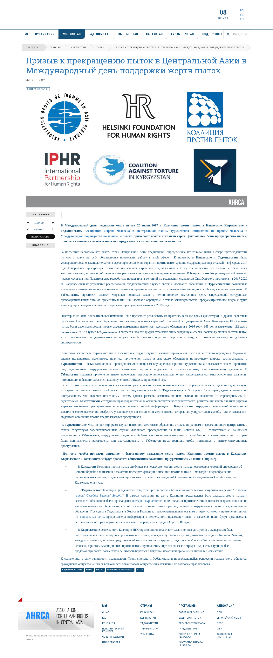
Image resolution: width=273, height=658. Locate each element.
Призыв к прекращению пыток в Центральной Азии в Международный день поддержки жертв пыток (136, 65)
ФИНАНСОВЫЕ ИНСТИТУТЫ (225, 635)
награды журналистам (147, 500)
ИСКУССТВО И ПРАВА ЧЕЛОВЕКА (191, 643)
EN (242, 10)
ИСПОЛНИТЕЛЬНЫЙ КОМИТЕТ (113, 630)
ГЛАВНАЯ (26, 34)
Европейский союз (72, 569)
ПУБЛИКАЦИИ (47, 35)
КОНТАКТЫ (108, 623)
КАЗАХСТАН (156, 35)
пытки (100, 47)
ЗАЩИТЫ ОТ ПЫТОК (190, 617)
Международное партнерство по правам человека (97, 236)
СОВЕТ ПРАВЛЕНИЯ (113, 636)
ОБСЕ (99, 569)
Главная (55, 47)
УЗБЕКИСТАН (73, 35)
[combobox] (237, 34)
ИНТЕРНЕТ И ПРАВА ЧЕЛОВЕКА (189, 635)
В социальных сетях (90, 516)
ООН (89, 569)
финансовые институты (120, 569)
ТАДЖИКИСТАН (101, 35)
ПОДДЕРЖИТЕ (212, 34)
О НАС (105, 612)
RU (242, 19)
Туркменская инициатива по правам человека (206, 230)
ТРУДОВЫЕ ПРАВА (189, 628)
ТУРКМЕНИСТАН (184, 35)
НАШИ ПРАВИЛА (111, 642)
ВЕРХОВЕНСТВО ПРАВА (192, 623)
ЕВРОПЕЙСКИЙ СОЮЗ (229, 617)
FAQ (104, 617)
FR (241, 14)
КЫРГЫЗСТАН (130, 35)
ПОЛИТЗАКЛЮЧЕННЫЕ (191, 612)
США (140, 569)
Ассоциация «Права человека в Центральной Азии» (126, 230)
